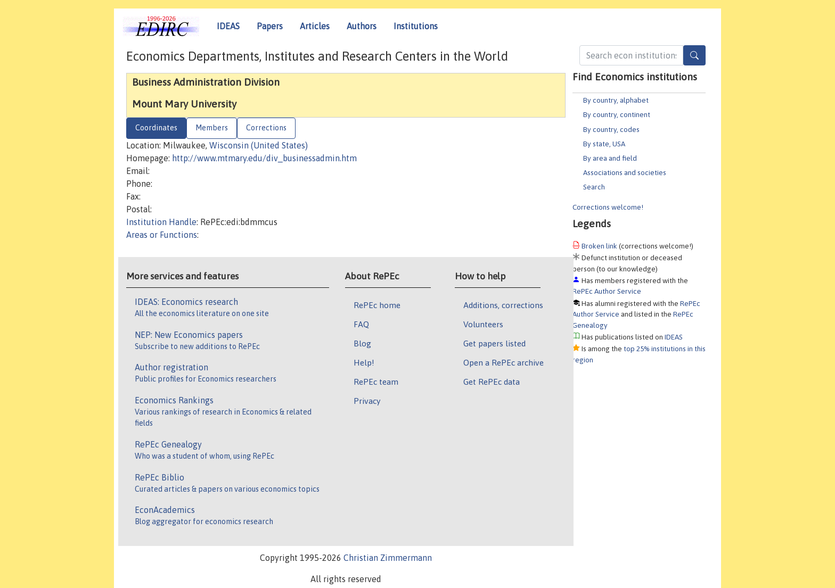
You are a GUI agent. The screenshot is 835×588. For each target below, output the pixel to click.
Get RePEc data (491, 381)
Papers (270, 26)
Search (594, 187)
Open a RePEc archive (503, 362)
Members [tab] (211, 127)
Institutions (416, 26)
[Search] (694, 55)
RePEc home (377, 305)
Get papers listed (494, 343)
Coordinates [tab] (156, 127)
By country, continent (616, 114)
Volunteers (483, 324)
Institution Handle (161, 222)
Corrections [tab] (266, 127)
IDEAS (228, 26)
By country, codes (611, 129)
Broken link (599, 246)
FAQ (361, 324)
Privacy (367, 400)
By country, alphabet (616, 100)
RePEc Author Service (606, 291)
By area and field (610, 158)
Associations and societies (624, 172)
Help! (364, 362)
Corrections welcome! (607, 207)
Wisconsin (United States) (258, 145)
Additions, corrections (503, 305)
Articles (315, 26)
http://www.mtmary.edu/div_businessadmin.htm (264, 158)
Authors (361, 26)
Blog (362, 343)
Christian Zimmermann (387, 557)
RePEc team (376, 381)
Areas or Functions (161, 234)
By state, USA (604, 143)
